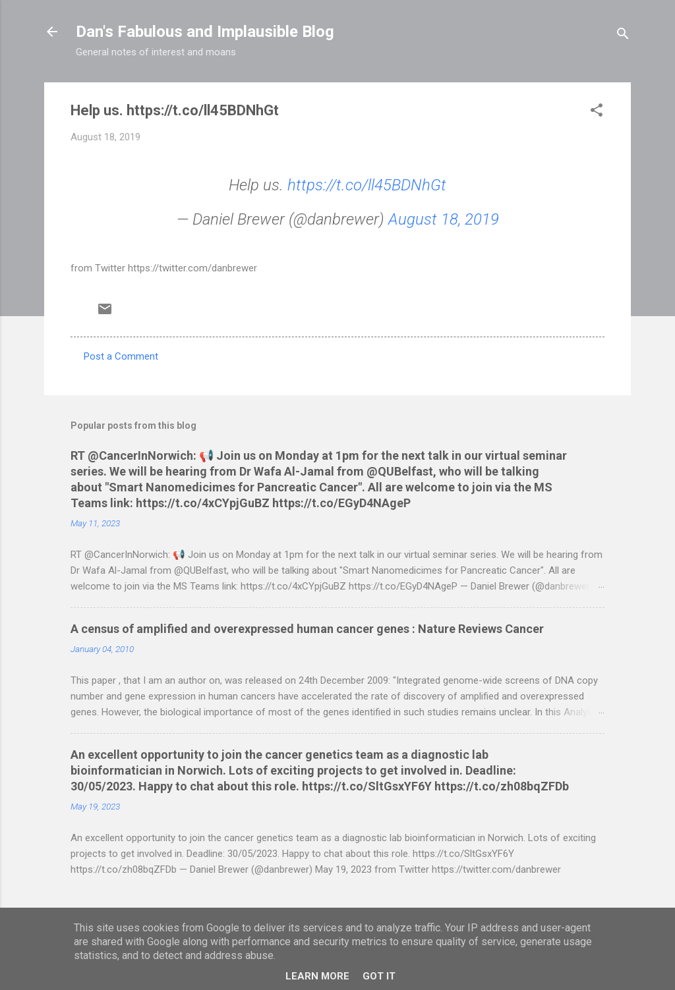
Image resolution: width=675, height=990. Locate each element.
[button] (596, 112)
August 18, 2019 (443, 219)
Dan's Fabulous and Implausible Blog (205, 31)
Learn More (317, 976)
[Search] (623, 36)
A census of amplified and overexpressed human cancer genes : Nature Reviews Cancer (307, 629)
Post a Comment (121, 356)
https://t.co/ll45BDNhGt (366, 185)
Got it (379, 976)
